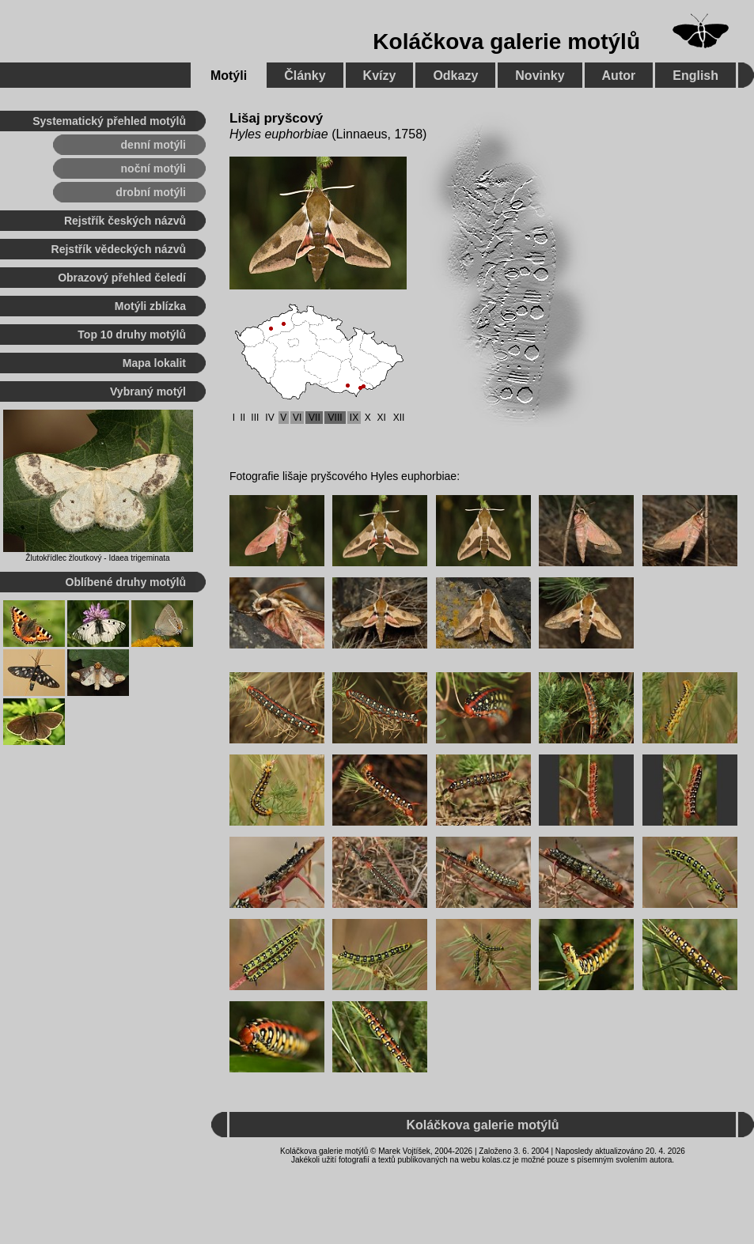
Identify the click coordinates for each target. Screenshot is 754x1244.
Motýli (228, 75)
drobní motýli (151, 192)
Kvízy (379, 75)
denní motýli (153, 144)
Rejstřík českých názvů (125, 220)
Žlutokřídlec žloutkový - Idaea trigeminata (97, 558)
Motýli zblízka (150, 306)
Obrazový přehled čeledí (122, 277)
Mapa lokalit (154, 363)
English (695, 75)
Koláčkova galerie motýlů (506, 41)
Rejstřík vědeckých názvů (118, 249)
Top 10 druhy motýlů (132, 334)
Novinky (539, 75)
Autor (619, 75)
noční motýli (153, 168)
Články (304, 75)
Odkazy (455, 75)
